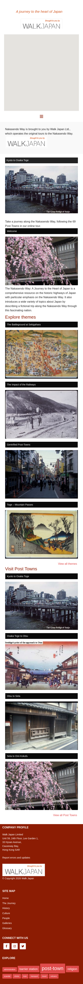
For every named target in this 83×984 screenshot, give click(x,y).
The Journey (9, 903)
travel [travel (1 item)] (44, 976)
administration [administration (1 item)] (9, 969)
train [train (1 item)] (25, 976)
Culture (6, 913)
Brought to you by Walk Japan (41, 23)
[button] (41, 116)
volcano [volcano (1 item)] (54, 976)
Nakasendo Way (41, 5)
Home (5, 898)
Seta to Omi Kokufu (17, 756)
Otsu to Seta (13, 696)
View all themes (67, 563)
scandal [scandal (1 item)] (7, 976)
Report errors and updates (16, 857)
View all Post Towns (65, 815)
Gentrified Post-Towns (18, 444)
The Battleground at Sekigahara (24, 324)
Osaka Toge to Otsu (17, 636)
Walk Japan (28, 878)
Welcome (12, 231)
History (6, 908)
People (6, 918)
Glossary (7, 928)
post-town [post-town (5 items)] (52, 968)
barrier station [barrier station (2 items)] (28, 969)
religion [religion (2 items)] (72, 969)
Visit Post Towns (21, 568)
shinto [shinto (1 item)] (16, 976)
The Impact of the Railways (21, 384)
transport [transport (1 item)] (34, 976)
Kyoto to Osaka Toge (18, 160)
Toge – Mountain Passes (20, 504)
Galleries (7, 923)
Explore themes (20, 317)
